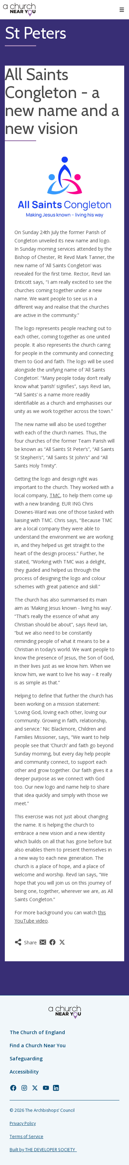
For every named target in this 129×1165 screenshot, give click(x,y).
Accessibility (24, 1071)
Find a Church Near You (38, 1045)
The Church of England (37, 1032)
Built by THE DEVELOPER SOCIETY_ (43, 1150)
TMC (55, 495)
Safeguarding (26, 1058)
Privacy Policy (23, 1123)
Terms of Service (26, 1136)
